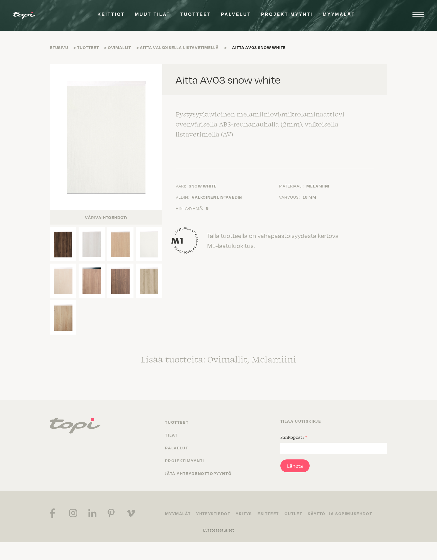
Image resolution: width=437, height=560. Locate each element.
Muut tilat (152, 14)
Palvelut (236, 14)
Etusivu (59, 47)
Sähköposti (293, 437)
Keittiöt (111, 14)
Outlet (293, 513)
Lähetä (295, 466)
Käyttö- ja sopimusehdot (340, 513)
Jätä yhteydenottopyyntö (198, 473)
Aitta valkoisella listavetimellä (179, 47)
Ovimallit (119, 47)
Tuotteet (195, 14)
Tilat (171, 434)
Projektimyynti (287, 14)
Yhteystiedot (213, 513)
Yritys (244, 513)
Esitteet (268, 513)
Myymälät (339, 14)
